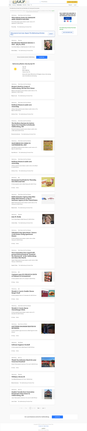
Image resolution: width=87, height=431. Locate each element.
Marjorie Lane (14, 95)
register (53, 10)
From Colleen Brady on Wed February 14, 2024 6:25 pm (23, 219)
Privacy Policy (46, 430)
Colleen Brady (14, 223)
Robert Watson (14, 50)
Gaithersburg (14, 15)
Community (19, 5)
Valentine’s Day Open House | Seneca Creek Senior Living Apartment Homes (24, 234)
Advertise (24, 5)
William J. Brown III (18, 377)
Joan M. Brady (16, 217)
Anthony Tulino (14, 114)
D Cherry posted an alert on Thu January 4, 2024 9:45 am (23, 278)
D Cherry (13, 187)
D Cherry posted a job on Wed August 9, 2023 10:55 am (23, 347)
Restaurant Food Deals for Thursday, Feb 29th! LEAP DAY (24, 180)
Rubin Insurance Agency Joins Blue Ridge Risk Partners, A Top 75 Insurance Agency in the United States (24, 198)
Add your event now (67, 32)
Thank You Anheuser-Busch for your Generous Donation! (24, 361)
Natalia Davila (14, 207)
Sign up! (68, 18)
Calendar (14, 5)
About (28, 5)
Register (70, 5)
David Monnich (14, 152)
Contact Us (40, 426)
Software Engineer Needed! (21, 345)
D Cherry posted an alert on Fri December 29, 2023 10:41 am (24, 295)
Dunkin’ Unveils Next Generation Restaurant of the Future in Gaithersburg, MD (23, 393)
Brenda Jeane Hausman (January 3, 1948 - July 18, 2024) (23, 43)
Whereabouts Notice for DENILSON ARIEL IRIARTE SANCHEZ (23, 18)
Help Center (46, 426)
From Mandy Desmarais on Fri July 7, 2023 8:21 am (22, 379)
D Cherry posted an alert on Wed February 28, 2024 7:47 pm (24, 184)
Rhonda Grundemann (15, 134)
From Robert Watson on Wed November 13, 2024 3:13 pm (23, 47)
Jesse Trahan (14, 401)
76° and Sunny (43, 1)
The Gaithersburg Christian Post (24, 26)
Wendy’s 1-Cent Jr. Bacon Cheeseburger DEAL (20, 309)
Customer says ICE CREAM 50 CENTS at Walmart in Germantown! (24, 275)
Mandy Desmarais (15, 382)
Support (51, 33)
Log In (75, 5)
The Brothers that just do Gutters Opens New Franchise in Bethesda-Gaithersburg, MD (23, 124)
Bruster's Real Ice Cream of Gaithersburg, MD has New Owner (23, 87)
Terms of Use (40, 430)
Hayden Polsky (14, 265)
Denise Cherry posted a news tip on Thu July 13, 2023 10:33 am (25, 364)
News (10, 5)
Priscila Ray (13, 26)
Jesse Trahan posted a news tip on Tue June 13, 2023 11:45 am (24, 397)
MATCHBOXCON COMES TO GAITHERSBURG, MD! (21, 144)
